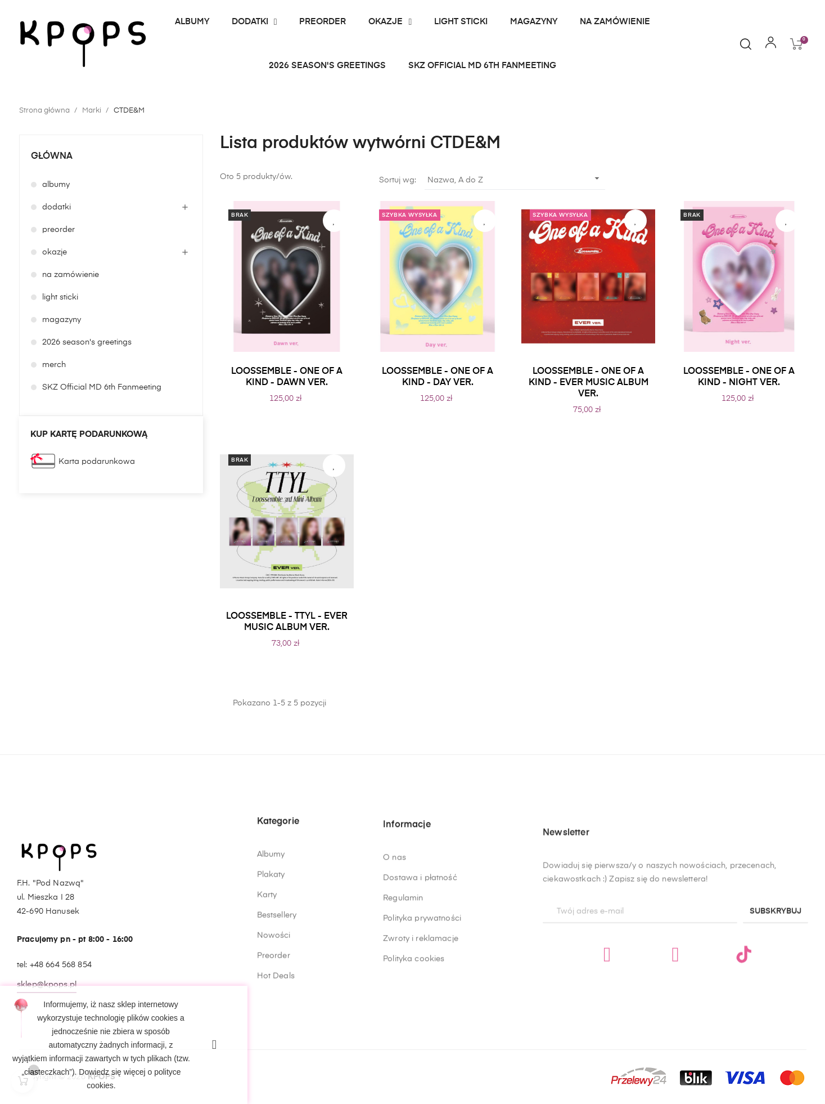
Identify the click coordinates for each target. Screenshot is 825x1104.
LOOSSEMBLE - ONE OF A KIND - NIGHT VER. (739, 377)
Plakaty (271, 964)
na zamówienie (70, 275)
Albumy (271, 943)
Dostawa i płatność (420, 1016)
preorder (58, 230)
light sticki (60, 297)
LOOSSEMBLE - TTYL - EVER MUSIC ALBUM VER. (287, 622)
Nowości (274, 1025)
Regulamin (403, 1036)
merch (54, 365)
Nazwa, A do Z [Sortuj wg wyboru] (515, 178)
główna (52, 156)
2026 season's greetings (87, 342)
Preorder (273, 1045)
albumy (56, 185)
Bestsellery (277, 1004)
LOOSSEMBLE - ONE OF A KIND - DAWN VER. (286, 377)
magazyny (61, 320)
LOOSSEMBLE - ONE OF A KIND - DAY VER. (437, 377)
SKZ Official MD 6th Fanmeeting (101, 387)
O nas (394, 995)
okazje (54, 252)
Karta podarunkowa (96, 462)
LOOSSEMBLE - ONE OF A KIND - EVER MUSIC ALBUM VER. (588, 383)
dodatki (56, 207)
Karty (267, 984)
